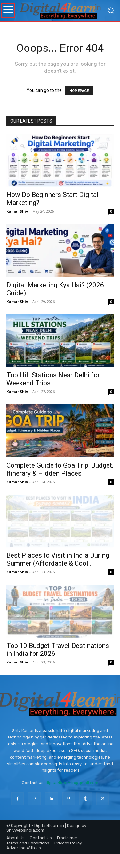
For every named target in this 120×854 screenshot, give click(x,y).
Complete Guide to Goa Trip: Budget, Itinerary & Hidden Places (59, 469)
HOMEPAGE (79, 91)
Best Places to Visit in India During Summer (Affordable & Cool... (57, 559)
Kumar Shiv (17, 211)
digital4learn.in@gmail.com (71, 782)
